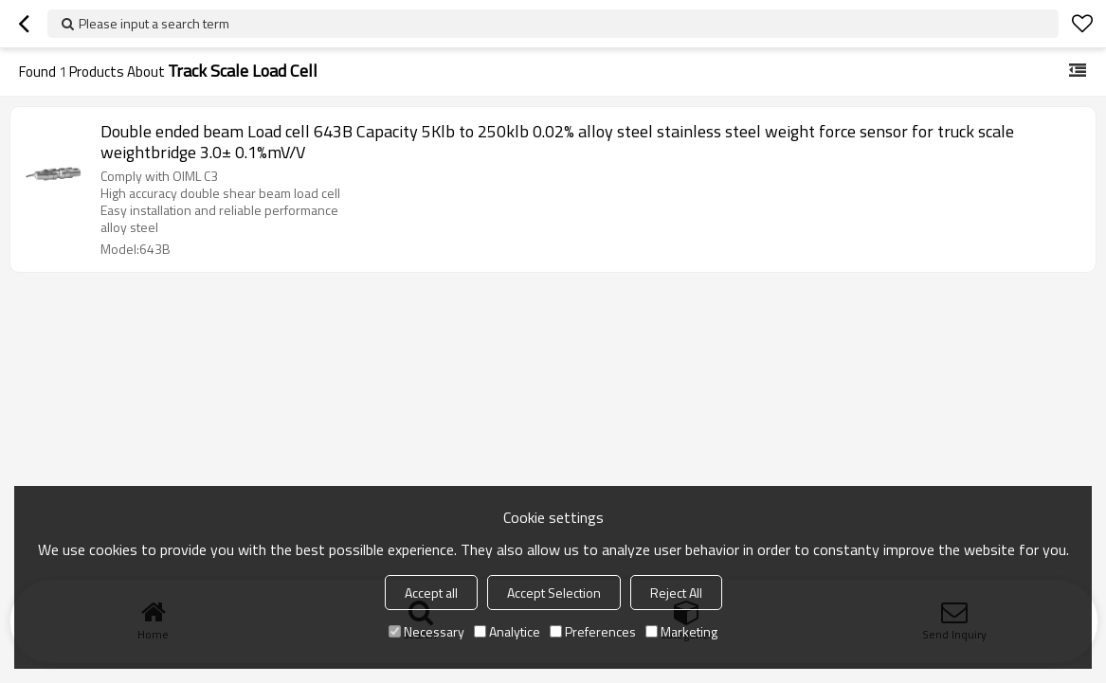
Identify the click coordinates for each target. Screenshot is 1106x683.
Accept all (431, 592)
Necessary (426, 631)
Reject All (676, 592)
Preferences (593, 631)
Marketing (681, 631)
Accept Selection (554, 592)
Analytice (507, 631)
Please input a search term (154, 23)
